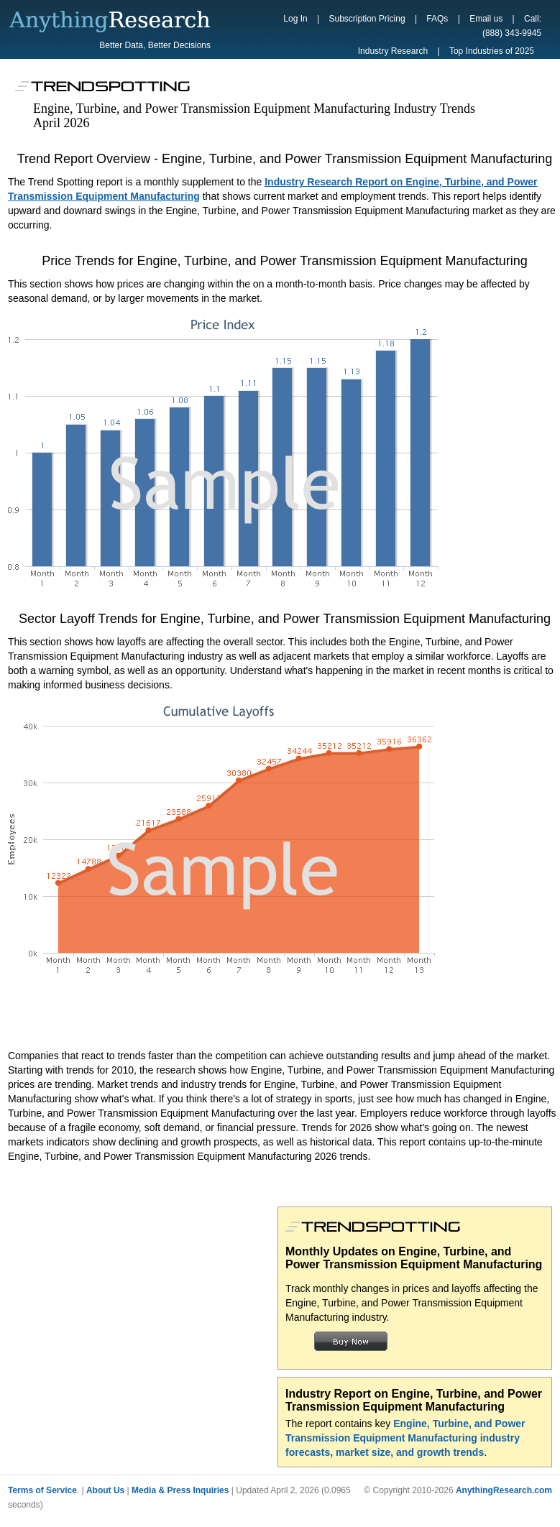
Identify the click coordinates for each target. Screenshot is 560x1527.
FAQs (437, 19)
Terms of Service (42, 1490)
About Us (105, 1490)
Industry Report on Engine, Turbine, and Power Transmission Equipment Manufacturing (413, 1400)
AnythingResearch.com (504, 1490)
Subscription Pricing (367, 19)
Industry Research (393, 51)
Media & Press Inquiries (180, 1490)
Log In (295, 19)
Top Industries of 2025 (491, 51)
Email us (485, 19)
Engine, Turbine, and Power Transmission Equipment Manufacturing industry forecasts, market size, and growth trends (405, 1438)
